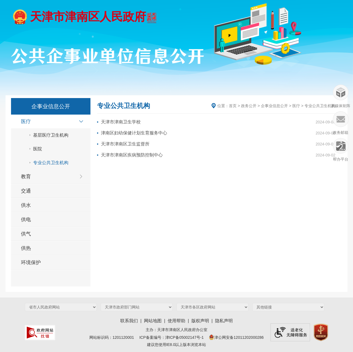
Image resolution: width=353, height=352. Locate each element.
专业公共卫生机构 (50, 162)
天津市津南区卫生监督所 (125, 144)
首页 (233, 106)
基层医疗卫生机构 (50, 135)
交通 (26, 191)
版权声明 (200, 320)
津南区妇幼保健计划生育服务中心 (134, 133)
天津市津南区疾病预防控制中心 (132, 155)
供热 (26, 248)
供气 (26, 234)
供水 (26, 205)
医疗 (26, 121)
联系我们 (129, 320)
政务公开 (248, 106)
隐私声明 (224, 320)
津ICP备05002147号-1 (186, 337)
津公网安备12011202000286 (236, 337)
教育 (26, 176)
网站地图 (153, 320)
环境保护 (31, 262)
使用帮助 (176, 320)
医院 (37, 149)
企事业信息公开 (274, 106)
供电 (26, 219)
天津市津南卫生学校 (121, 122)
